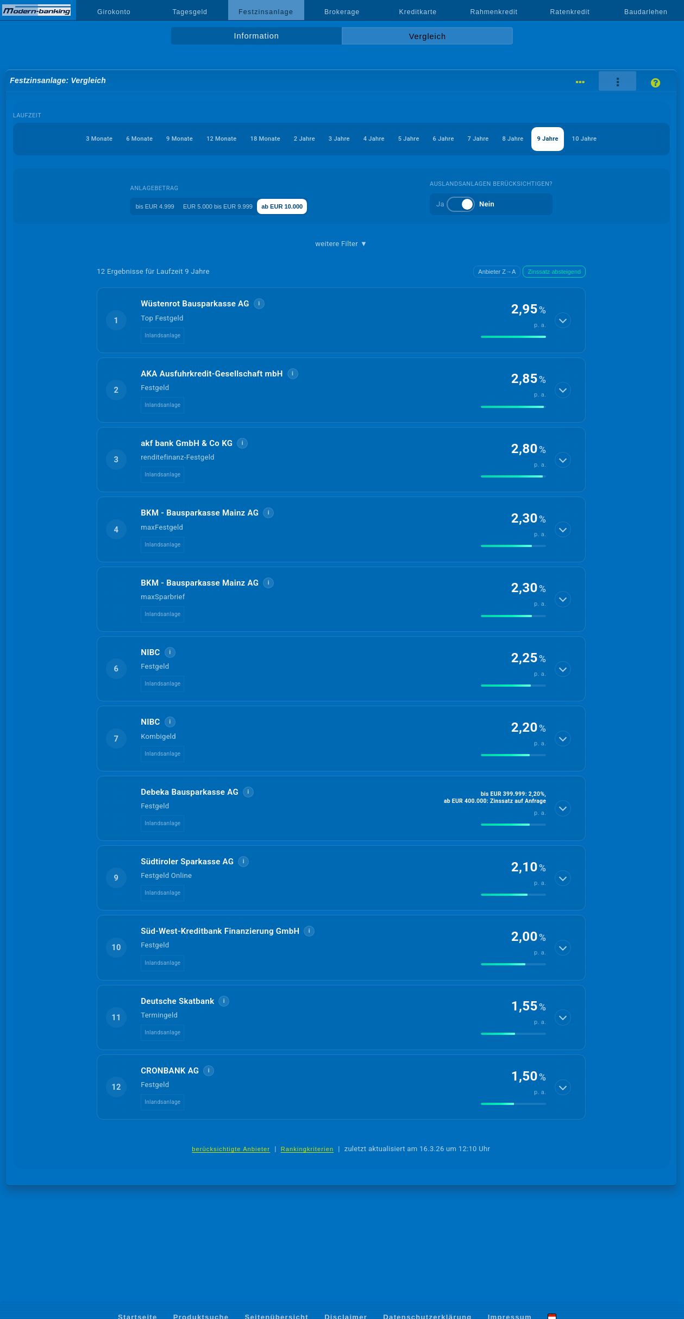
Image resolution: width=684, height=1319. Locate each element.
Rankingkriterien (307, 1175)
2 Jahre (315, 139)
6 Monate (103, 139)
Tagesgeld (190, 12)
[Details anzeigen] (563, 346)
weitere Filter (341, 270)
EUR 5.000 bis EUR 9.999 (226, 232)
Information (256, 36)
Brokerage (342, 12)
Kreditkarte (418, 12)
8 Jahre (588, 139)
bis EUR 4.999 (145, 232)
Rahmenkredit (494, 12)
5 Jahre (452, 139)
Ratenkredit (570, 12)
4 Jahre (406, 139)
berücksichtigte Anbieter (231, 1175)
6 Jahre (497, 139)
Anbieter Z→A (497, 297)
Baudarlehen (646, 12)
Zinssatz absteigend (554, 297)
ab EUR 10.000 (309, 232)
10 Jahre (341, 165)
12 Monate (209, 139)
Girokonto (114, 12)
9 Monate (155, 139)
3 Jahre (361, 139)
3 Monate (51, 139)
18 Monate (265, 139)
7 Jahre (543, 139)
